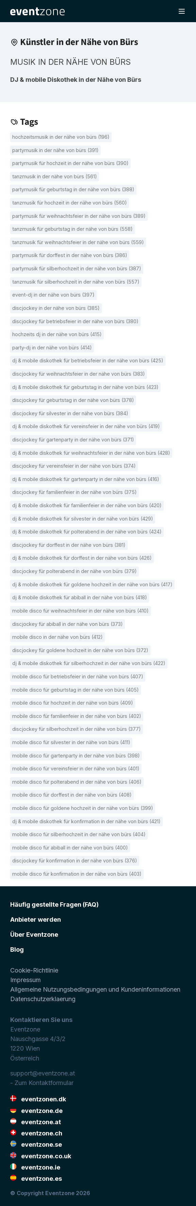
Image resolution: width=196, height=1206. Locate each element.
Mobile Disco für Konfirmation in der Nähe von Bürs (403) (77, 874)
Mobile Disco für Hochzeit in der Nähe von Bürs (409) (72, 703)
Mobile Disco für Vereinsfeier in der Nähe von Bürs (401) (76, 768)
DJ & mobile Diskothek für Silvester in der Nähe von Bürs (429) (82, 519)
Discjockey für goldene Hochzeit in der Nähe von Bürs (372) (80, 650)
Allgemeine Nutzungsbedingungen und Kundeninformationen (95, 989)
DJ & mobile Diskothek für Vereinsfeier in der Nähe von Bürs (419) (86, 426)
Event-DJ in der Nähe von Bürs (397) (53, 295)
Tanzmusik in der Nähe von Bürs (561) (54, 176)
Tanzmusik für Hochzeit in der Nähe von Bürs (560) (69, 203)
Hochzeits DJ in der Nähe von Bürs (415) (57, 334)
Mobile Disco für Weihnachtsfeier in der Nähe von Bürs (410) (80, 611)
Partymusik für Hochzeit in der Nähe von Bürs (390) (70, 163)
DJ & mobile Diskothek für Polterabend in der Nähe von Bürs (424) (87, 531)
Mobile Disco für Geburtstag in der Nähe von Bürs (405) (75, 690)
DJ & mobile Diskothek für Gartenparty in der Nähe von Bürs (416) (85, 479)
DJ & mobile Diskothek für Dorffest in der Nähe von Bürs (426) (82, 558)
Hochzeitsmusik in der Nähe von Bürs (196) (61, 137)
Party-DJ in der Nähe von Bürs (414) (52, 347)
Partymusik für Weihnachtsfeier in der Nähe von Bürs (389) (79, 216)
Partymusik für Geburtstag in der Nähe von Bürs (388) (73, 189)
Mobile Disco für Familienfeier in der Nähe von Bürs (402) (76, 716)
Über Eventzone (34, 934)
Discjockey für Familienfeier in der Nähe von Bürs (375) (74, 492)
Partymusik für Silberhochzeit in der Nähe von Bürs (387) (76, 268)
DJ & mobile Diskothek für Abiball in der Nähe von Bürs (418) (79, 597)
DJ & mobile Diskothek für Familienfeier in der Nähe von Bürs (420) (87, 505)
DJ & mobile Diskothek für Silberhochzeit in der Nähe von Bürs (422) (88, 663)
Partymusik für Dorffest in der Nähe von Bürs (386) (69, 255)
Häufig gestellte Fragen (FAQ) (54, 904)
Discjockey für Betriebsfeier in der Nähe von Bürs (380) (75, 321)
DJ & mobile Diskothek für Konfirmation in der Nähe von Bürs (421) (86, 821)
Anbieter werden (35, 919)
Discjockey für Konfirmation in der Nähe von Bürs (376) (74, 860)
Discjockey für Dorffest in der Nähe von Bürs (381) (69, 545)
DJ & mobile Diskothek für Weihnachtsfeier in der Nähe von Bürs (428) (91, 453)
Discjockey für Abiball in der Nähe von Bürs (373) (67, 624)
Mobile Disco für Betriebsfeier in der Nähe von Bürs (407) (77, 676)
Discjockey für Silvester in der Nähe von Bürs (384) (70, 413)
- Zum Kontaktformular (42, 1082)
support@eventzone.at (42, 1073)
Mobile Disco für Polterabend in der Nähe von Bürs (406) (77, 782)
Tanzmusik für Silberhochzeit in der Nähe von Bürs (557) (76, 282)
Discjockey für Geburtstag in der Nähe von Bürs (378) (73, 400)
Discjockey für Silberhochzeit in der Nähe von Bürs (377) (76, 729)
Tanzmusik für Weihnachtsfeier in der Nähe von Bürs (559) (78, 242)
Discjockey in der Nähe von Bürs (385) (56, 308)
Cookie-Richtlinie (34, 970)
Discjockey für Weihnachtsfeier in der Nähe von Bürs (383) (78, 374)
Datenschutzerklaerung (43, 999)
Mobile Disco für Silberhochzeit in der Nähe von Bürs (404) (79, 834)
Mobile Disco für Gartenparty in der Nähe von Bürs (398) (76, 755)
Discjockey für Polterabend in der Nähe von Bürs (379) (74, 571)
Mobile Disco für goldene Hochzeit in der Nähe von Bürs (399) (82, 808)
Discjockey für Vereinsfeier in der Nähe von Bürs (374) (74, 466)
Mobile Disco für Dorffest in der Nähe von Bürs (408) (72, 795)
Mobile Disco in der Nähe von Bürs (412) (57, 637)
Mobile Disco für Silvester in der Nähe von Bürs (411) (71, 742)
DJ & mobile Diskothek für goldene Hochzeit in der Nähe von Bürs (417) (92, 584)
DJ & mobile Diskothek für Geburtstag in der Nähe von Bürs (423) (85, 387)
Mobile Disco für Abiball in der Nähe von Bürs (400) (70, 847)
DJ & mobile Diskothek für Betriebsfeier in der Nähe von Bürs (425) (87, 360)
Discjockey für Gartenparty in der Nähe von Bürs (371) (73, 439)
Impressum (25, 979)
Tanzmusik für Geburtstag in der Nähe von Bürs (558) (72, 229)
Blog (17, 949)
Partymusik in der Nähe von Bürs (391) (55, 150)
